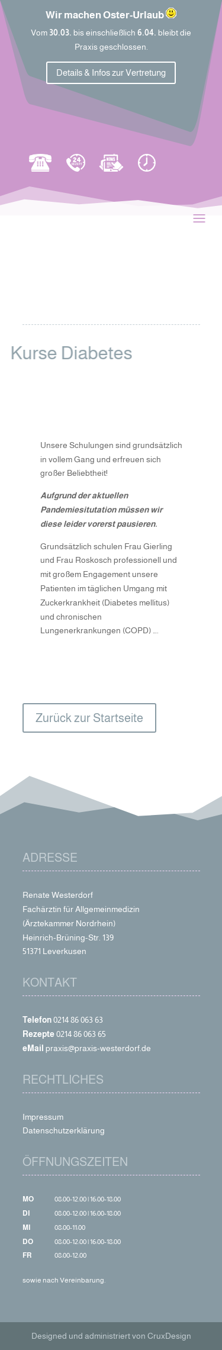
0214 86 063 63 (78, 1019)
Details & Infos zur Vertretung (111, 72)
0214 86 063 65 (81, 1034)
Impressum (42, 1117)
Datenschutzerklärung (63, 1130)
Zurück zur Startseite (89, 717)
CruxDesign (169, 1336)
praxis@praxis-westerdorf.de (98, 1048)
